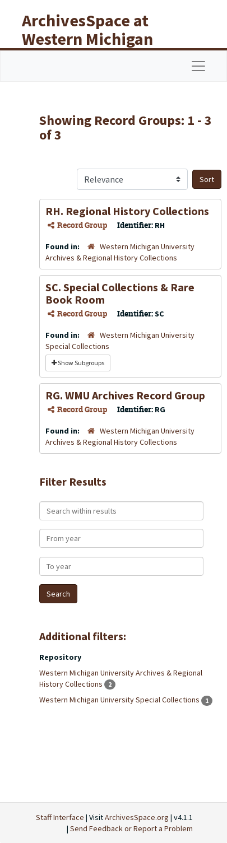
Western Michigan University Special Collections (120, 700)
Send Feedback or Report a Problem (131, 828)
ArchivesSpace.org (137, 817)
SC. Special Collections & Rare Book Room (119, 293)
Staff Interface (60, 817)
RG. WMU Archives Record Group (125, 395)
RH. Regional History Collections (127, 211)
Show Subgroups (78, 362)
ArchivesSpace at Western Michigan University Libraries (96, 39)
